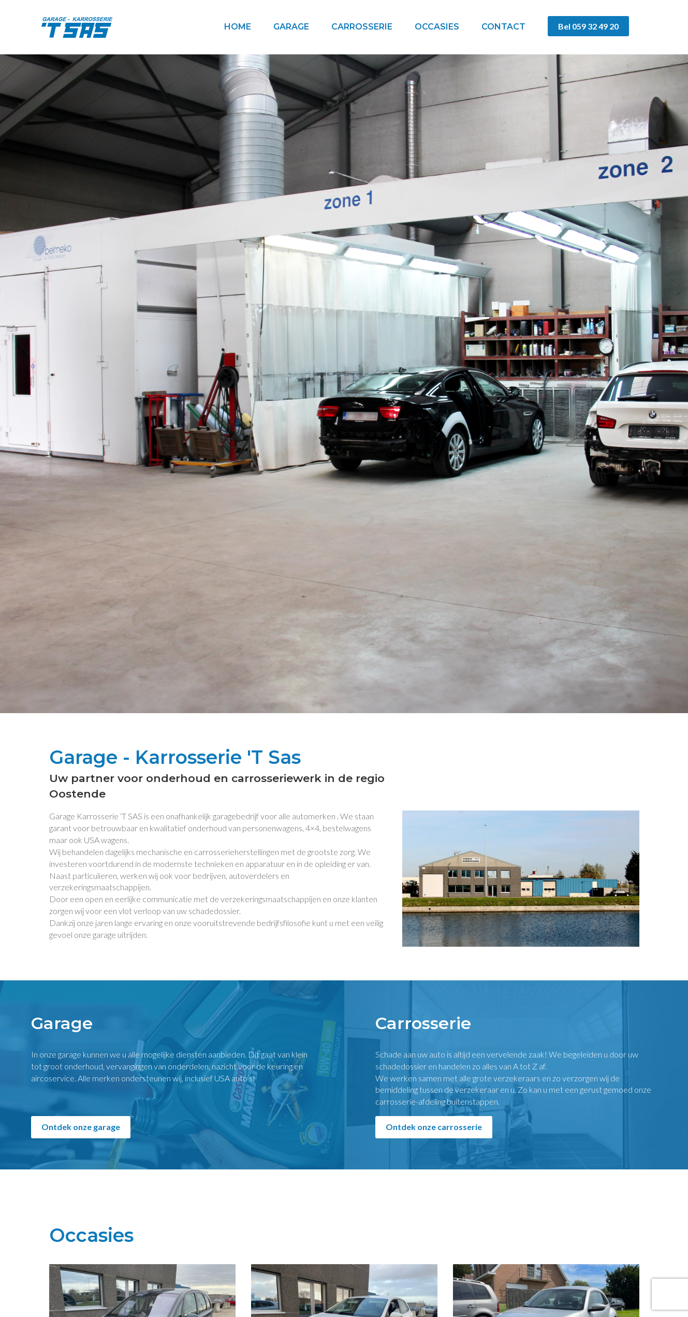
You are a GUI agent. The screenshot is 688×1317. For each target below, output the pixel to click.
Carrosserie (361, 27)
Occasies (437, 27)
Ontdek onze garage (80, 1127)
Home (237, 27)
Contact (503, 27)
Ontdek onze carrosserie (434, 1127)
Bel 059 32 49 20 (588, 26)
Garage (291, 27)
